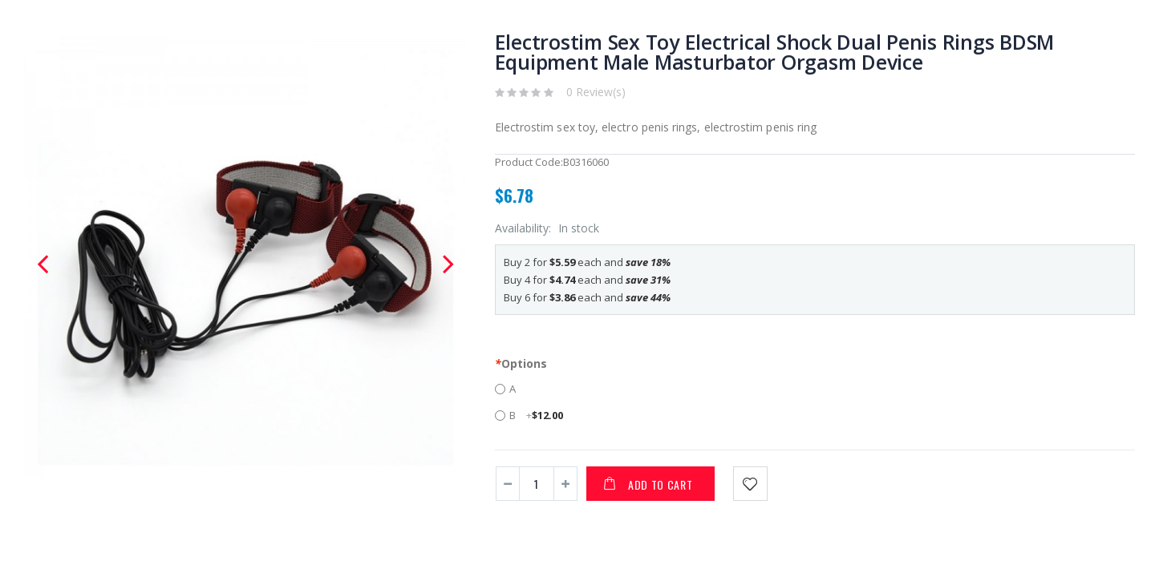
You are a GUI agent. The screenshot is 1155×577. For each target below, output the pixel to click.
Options (521, 363)
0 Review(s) (596, 91)
